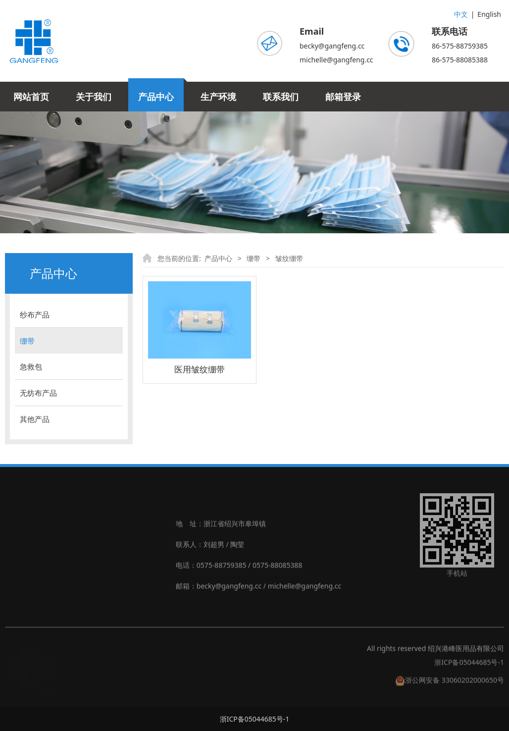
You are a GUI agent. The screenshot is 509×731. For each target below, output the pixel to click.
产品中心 (156, 97)
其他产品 (35, 419)
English (489, 14)
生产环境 (218, 97)
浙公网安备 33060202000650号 (449, 685)
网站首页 (31, 97)
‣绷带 (13, 549)
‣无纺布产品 (23, 591)
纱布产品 (35, 314)
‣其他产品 (20, 612)
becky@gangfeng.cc (332, 46)
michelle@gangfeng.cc (336, 59)
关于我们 (93, 97)
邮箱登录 (343, 97)
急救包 (31, 366)
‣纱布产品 (20, 528)
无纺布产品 (38, 393)
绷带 (27, 341)
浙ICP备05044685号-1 (469, 667)
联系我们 (281, 97)
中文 (461, 14)
